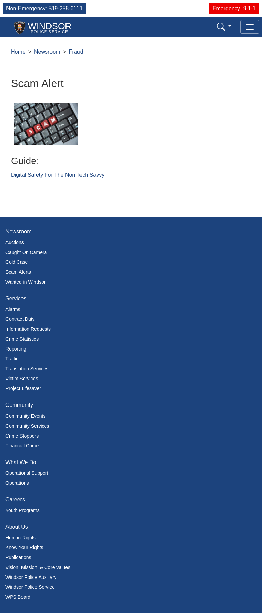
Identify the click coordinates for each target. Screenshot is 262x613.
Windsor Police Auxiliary (30, 577)
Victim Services (21, 378)
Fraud (76, 52)
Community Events (25, 416)
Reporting (15, 349)
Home (18, 52)
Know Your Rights (24, 547)
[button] (224, 26)
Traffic (11, 358)
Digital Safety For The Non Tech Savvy (57, 175)
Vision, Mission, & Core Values (37, 567)
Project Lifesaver (23, 388)
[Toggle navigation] (249, 27)
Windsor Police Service (30, 587)
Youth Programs (22, 510)
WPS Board (17, 597)
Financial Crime (22, 445)
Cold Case (16, 262)
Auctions (14, 242)
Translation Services (26, 368)
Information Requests (28, 329)
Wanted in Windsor (25, 282)
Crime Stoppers (22, 436)
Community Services (27, 426)
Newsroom (47, 52)
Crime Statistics (22, 339)
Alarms (12, 309)
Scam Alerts (18, 272)
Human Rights (20, 537)
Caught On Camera (26, 252)
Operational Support (26, 473)
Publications (18, 557)
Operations (17, 483)
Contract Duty (20, 319)
